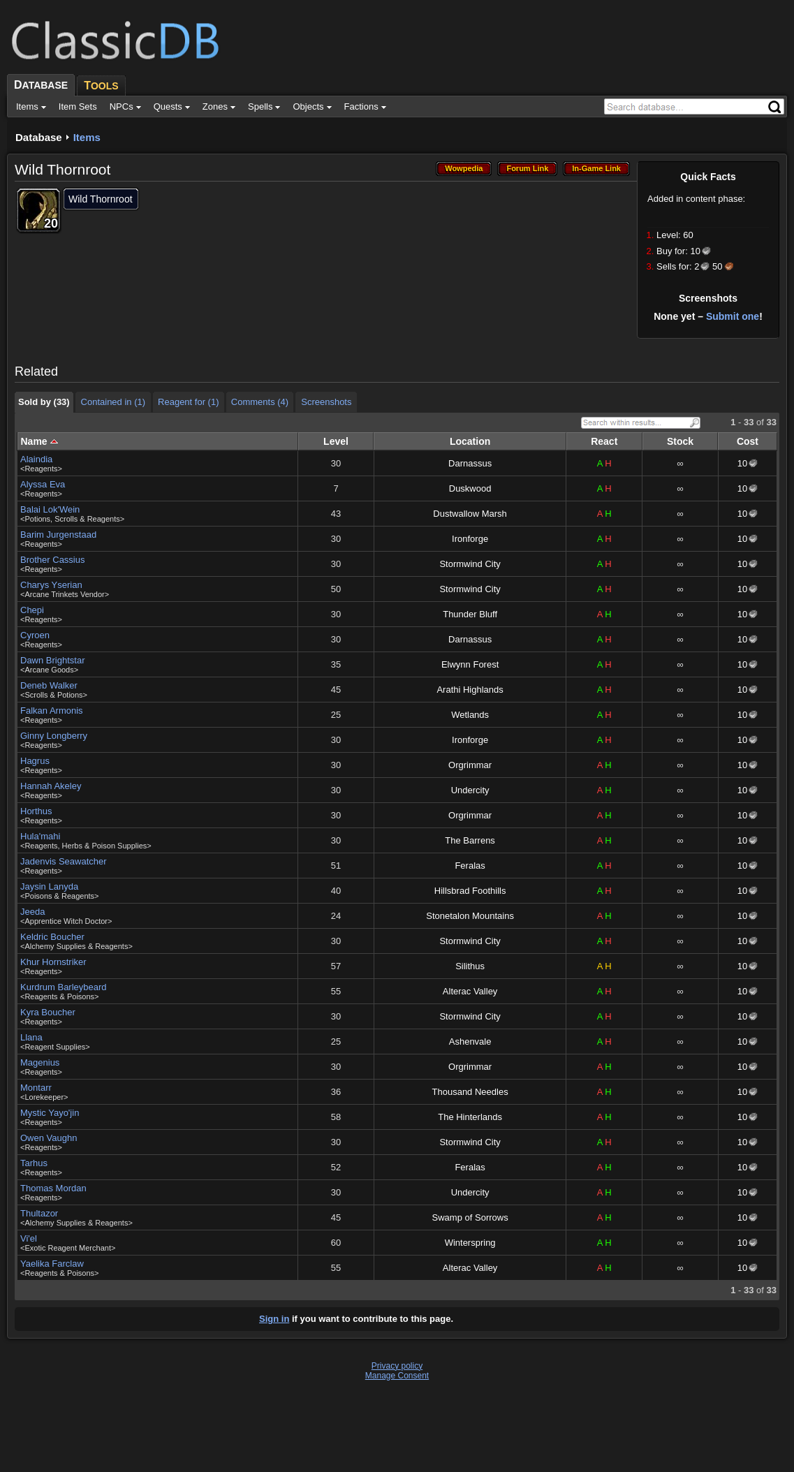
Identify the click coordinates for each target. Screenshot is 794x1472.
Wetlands (470, 714)
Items (87, 137)
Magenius (39, 1062)
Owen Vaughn (48, 1138)
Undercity (470, 790)
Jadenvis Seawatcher (63, 861)
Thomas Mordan (53, 1188)
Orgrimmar (470, 765)
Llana (31, 1037)
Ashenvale (470, 1041)
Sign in (274, 1318)
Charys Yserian (51, 585)
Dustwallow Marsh (469, 513)
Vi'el (28, 1238)
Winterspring (470, 1242)
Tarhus (33, 1163)
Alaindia (36, 459)
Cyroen (35, 635)
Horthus (36, 811)
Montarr (36, 1087)
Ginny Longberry (53, 735)
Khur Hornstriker (53, 962)
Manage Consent (397, 1376)
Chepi (32, 610)
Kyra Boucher (47, 1012)
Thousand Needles (470, 1092)
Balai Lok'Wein (50, 509)
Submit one (732, 316)
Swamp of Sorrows (470, 1217)
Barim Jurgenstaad (58, 534)
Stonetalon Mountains (470, 916)
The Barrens (470, 840)
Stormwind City (469, 564)
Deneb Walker (49, 685)
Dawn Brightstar (52, 660)
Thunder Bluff (470, 614)
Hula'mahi (40, 836)
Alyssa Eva (42, 484)
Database (38, 137)
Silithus (470, 966)
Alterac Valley (470, 991)
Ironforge (470, 538)
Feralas (470, 865)
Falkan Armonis (51, 710)
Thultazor (39, 1213)
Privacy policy (397, 1366)
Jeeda (32, 911)
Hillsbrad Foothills (470, 890)
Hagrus (35, 761)
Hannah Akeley (50, 786)
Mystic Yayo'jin (49, 1112)
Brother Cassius (52, 559)
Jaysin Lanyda (49, 886)
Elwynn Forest (470, 664)
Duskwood (470, 488)
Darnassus (470, 463)
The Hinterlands (470, 1117)
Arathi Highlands (469, 689)
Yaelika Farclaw (52, 1263)
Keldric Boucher (52, 937)
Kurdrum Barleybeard (63, 987)
